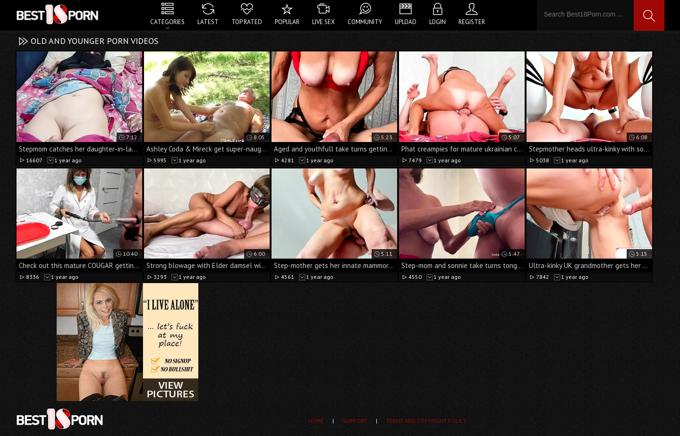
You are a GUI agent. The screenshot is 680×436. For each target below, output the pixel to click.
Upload (405, 22)
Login (437, 22)
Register (472, 22)
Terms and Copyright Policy (426, 420)
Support (355, 420)
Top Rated (246, 22)
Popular (287, 22)
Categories (167, 22)
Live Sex (323, 22)
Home (315, 420)
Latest (208, 22)
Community (365, 22)
